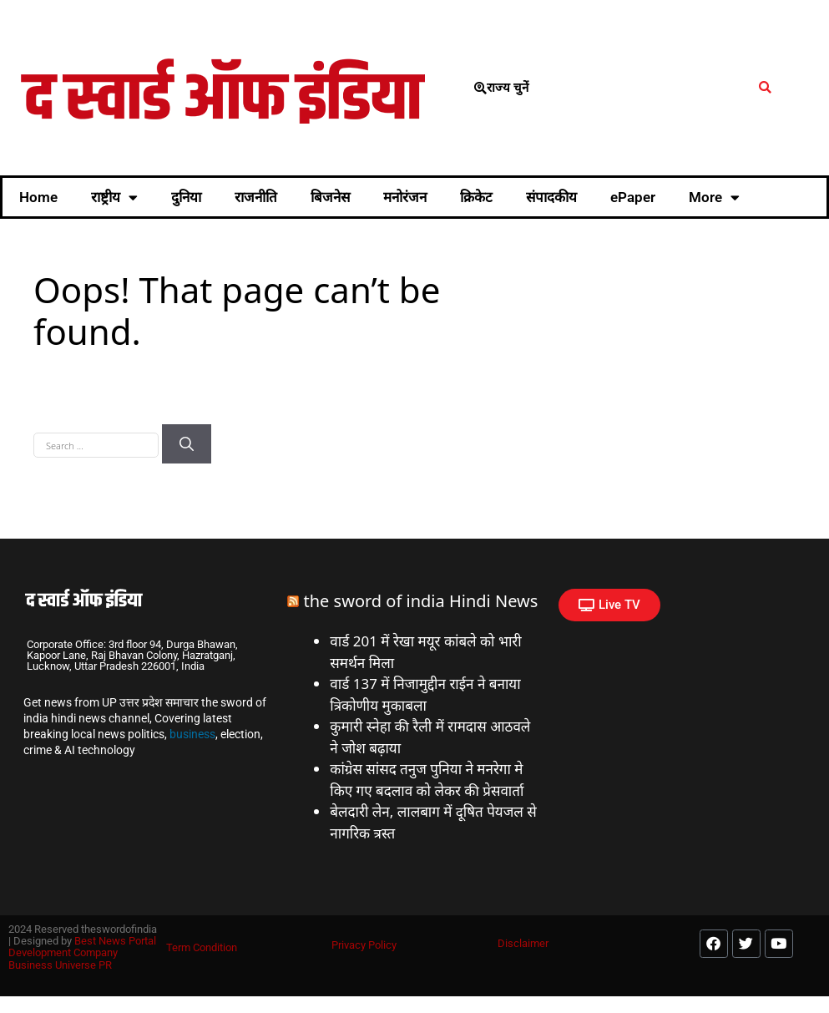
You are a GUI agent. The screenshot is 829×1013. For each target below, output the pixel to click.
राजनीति (256, 197)
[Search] (186, 444)
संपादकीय (551, 197)
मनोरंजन (405, 197)
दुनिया (186, 197)
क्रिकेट (476, 197)
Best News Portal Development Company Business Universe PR (82, 952)
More (714, 197)
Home (38, 197)
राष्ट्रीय (114, 197)
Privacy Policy (364, 945)
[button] (765, 88)
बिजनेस (330, 197)
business (192, 734)
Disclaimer (523, 943)
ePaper (632, 197)
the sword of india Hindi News (421, 601)
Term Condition (201, 947)
